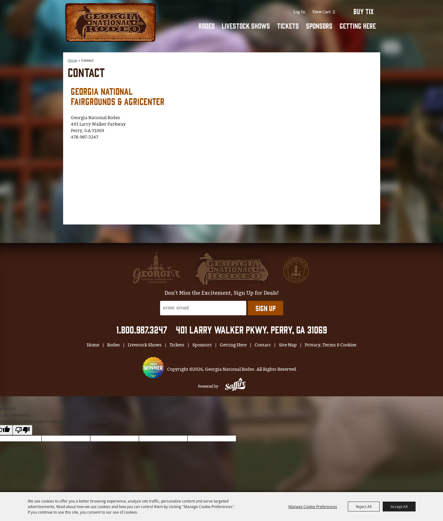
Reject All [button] (364, 506)
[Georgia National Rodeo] (110, 22)
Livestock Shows (246, 25)
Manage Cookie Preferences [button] (312, 506)
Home (93, 345)
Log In (299, 12)
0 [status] (334, 11)
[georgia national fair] (231, 268)
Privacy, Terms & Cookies (330, 345)
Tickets (288, 25)
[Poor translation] (22, 430)
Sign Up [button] (266, 308)
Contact (263, 345)
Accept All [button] (399, 506)
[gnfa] (156, 268)
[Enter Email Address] (203, 308)
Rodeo (207, 25)
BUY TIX (363, 11)
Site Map (288, 345)
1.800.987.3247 (141, 329)
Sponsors (319, 25)
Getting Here (358, 25)
